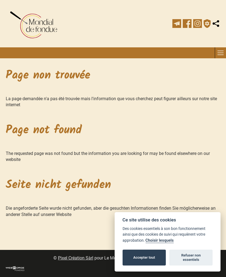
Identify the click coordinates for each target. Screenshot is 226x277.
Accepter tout (144, 257)
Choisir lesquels (160, 240)
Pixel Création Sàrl (75, 258)
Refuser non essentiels (191, 257)
